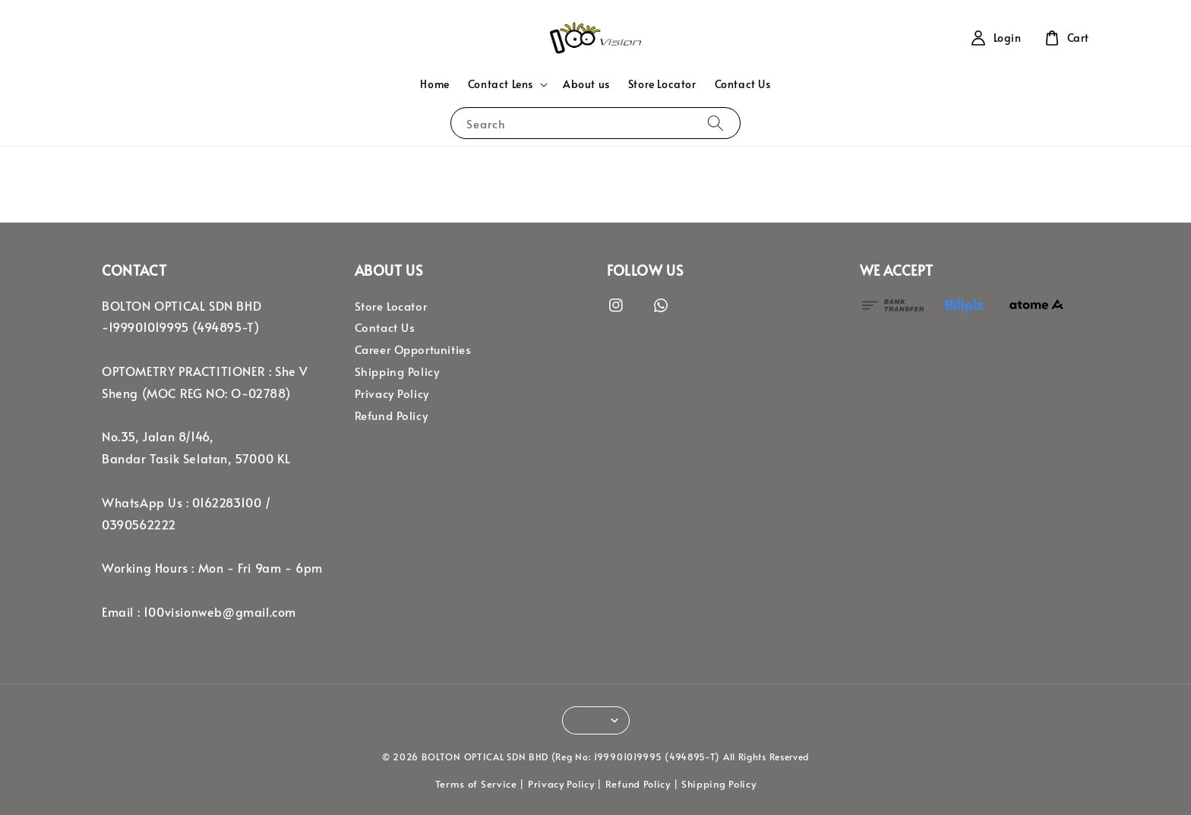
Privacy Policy (392, 393)
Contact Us (743, 84)
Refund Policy (391, 415)
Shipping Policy (397, 371)
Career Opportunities (413, 349)
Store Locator (662, 84)
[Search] (715, 122)
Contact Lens (500, 84)
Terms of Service (476, 784)
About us (586, 84)
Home (434, 84)
